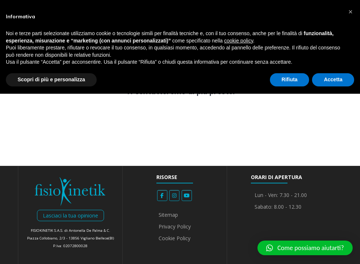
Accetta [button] (333, 79)
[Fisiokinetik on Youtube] (187, 195)
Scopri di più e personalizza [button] (51, 79)
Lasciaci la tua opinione (70, 215)
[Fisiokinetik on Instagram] (174, 195)
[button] (305, 248)
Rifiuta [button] (290, 79)
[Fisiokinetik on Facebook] (162, 195)
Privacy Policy (175, 226)
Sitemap (168, 214)
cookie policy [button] (238, 41)
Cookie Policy (174, 238)
